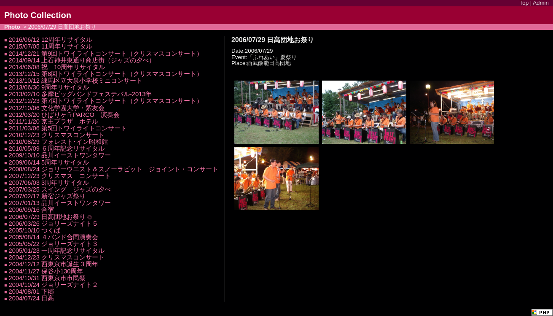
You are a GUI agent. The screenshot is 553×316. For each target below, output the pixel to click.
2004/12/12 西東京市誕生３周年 (53, 264)
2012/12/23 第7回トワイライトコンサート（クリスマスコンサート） (106, 100)
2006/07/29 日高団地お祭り (47, 216)
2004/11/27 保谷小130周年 (46, 271)
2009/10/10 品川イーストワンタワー (60, 155)
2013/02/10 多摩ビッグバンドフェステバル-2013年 (80, 94)
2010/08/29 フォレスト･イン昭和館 (58, 141)
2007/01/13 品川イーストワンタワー (60, 203)
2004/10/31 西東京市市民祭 (47, 278)
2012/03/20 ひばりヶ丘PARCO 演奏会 (64, 114)
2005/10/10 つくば (34, 230)
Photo (12, 27)
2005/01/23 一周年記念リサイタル (57, 250)
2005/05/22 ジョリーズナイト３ (53, 243)
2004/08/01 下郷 (31, 291)
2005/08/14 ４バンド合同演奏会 (53, 237)
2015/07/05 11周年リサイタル (51, 46)
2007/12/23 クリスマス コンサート (60, 176)
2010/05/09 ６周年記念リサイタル (57, 148)
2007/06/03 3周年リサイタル (49, 182)
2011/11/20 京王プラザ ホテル (53, 121)
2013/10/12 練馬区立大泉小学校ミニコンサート (75, 80)
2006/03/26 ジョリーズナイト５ (53, 223)
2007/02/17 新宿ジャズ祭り (47, 196)
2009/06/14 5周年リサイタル (49, 162)
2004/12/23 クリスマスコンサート (57, 257)
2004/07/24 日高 (31, 298)
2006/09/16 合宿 (31, 209)
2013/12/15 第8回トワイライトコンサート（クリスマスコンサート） (106, 73)
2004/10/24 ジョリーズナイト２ (53, 284)
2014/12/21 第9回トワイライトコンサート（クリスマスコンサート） (106, 53)
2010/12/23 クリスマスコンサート (57, 135)
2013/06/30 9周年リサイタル (49, 87)
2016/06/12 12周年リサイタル (51, 39)
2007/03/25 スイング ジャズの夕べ (60, 189)
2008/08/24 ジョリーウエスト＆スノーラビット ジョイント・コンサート (113, 169)
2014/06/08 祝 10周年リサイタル (57, 67)
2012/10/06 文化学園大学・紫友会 (57, 108)
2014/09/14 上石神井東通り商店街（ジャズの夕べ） (82, 60)
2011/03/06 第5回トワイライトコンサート (68, 128)
